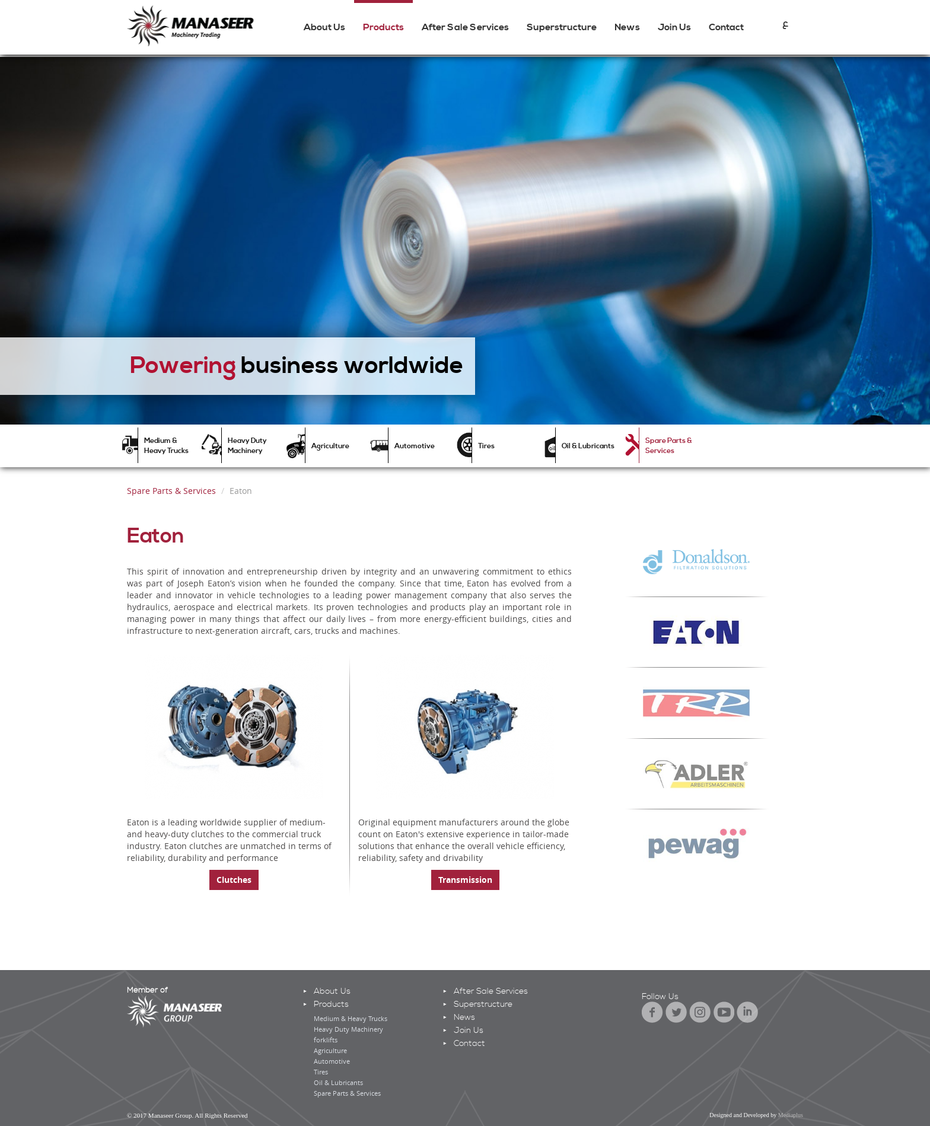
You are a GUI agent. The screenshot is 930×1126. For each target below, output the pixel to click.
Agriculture (330, 446)
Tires (486, 446)
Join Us (674, 27)
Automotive (414, 446)
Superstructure (562, 27)
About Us (324, 27)
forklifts (325, 1039)
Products (383, 27)
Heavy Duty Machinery (247, 445)
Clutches (233, 879)
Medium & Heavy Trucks (166, 445)
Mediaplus (790, 1115)
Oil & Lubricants (588, 446)
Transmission (465, 879)
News (627, 27)
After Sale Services (465, 27)
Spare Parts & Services (668, 445)
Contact (726, 27)
